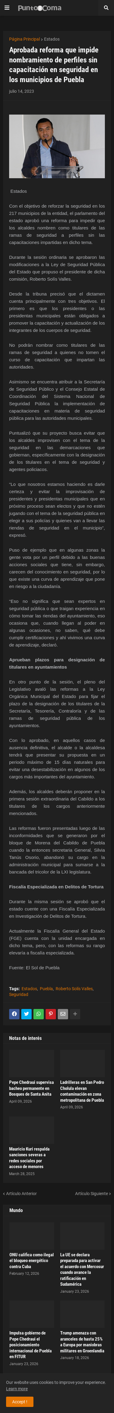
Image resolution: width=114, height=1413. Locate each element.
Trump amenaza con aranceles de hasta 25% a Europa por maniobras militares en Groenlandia (82, 1342)
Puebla (46, 989)
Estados (52, 39)
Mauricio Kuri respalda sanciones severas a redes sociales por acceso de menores (29, 1158)
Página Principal (24, 39)
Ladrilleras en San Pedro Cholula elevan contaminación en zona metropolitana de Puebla (82, 1091)
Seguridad (18, 994)
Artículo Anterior (21, 1193)
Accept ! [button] (19, 1401)
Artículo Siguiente (91, 1193)
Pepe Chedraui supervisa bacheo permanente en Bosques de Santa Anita (31, 1088)
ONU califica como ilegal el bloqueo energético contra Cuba (31, 1260)
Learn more (17, 1388)
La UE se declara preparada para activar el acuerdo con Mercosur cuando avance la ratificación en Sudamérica (82, 1269)
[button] (7, 8)
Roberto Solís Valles (74, 989)
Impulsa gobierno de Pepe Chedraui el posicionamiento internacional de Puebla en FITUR (30, 1344)
